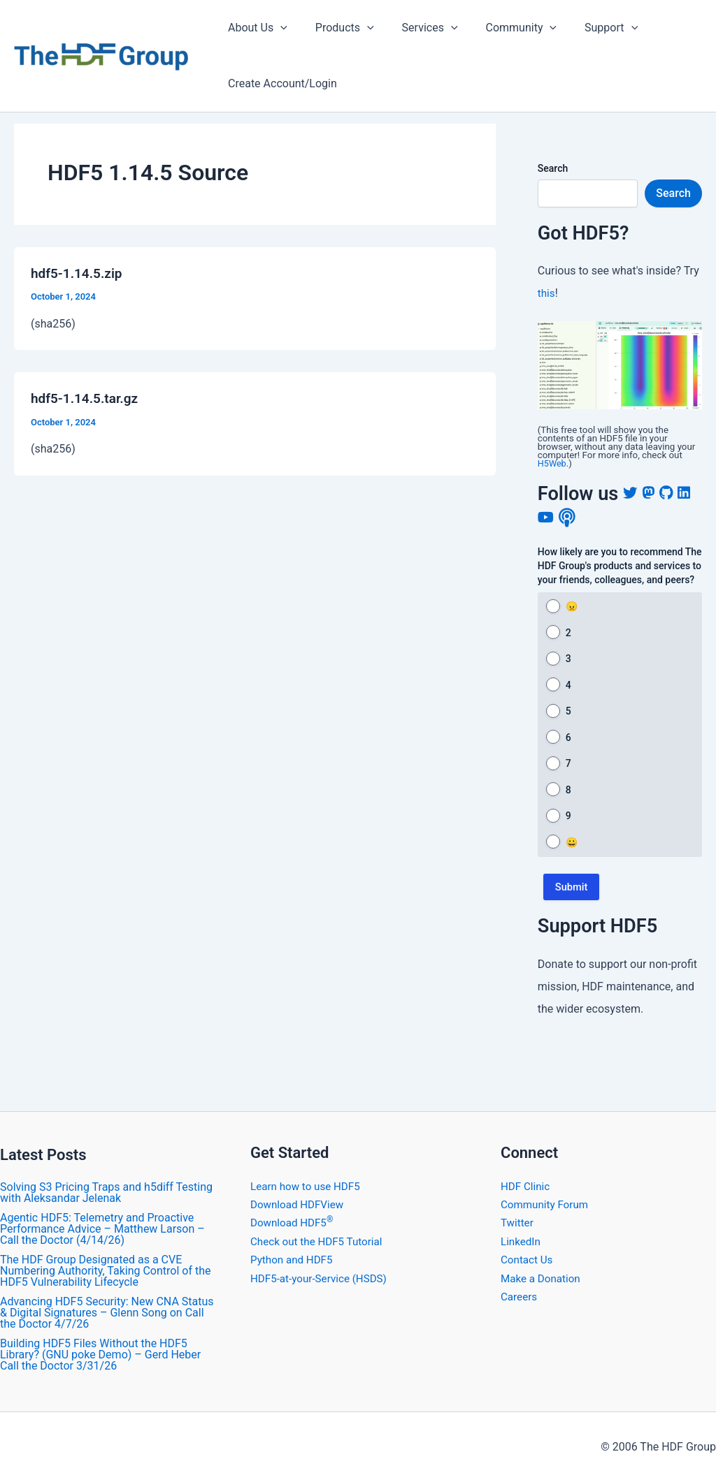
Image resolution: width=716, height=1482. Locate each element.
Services (416, 28)
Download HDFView (299, 1204)
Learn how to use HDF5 (308, 1186)
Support (586, 28)
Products (336, 28)
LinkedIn (522, 1241)
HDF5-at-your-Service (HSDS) (322, 1278)
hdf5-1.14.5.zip (79, 273)
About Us (255, 28)
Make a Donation (543, 1278)
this (547, 293)
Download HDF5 (293, 1222)
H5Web (553, 463)
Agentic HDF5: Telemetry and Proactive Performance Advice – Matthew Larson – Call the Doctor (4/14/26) (102, 1229)
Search (553, 168)
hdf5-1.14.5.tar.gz (87, 398)
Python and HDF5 (293, 1259)
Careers (520, 1296)
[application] (278, 28)
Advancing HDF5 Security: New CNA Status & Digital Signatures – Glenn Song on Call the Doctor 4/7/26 (107, 1312)
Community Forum (547, 1204)
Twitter (518, 1222)
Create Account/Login (279, 83)
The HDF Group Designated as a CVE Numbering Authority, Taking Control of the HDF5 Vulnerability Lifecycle (105, 1271)
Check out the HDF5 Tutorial (319, 1241)
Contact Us (528, 1259)
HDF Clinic (526, 1186)
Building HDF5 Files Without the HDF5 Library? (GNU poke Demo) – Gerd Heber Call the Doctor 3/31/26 (100, 1354)
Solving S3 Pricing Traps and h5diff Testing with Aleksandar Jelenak (106, 1192)
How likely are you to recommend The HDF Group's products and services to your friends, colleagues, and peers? (620, 565)
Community (502, 28)
